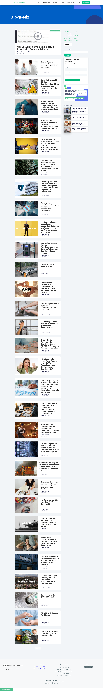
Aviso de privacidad (39, 666)
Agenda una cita (70, 2)
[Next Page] (38, 648)
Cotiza (78, 2)
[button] (37, 3)
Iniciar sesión (86, 2)
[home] (19, 2)
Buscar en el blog (68, 49)
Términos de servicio (39, 668)
